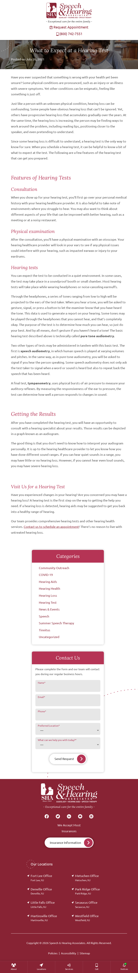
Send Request (64, 758)
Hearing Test (48, 602)
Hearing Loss (48, 595)
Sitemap (85, 953)
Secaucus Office (86, 904)
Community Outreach (54, 568)
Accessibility (68, 953)
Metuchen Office (87, 877)
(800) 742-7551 (69, 34)
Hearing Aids (48, 581)
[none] (14, 967)
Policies (53, 953)
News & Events (49, 609)
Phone (42, 711)
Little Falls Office (43, 904)
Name (41, 682)
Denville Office (41, 891)
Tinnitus (44, 630)
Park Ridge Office (87, 891)
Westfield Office (87, 918)
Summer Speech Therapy (56, 623)
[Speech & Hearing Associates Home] (69, 796)
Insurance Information (65, 842)
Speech (44, 616)
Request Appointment (69, 27)
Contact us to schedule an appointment (51, 526)
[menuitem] (14, 967)
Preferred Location (49, 725)
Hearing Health (49, 588)
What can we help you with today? (57, 740)
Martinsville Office (44, 918)
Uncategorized (49, 637)
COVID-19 (46, 574)
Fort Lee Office (41, 877)
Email (41, 697)
